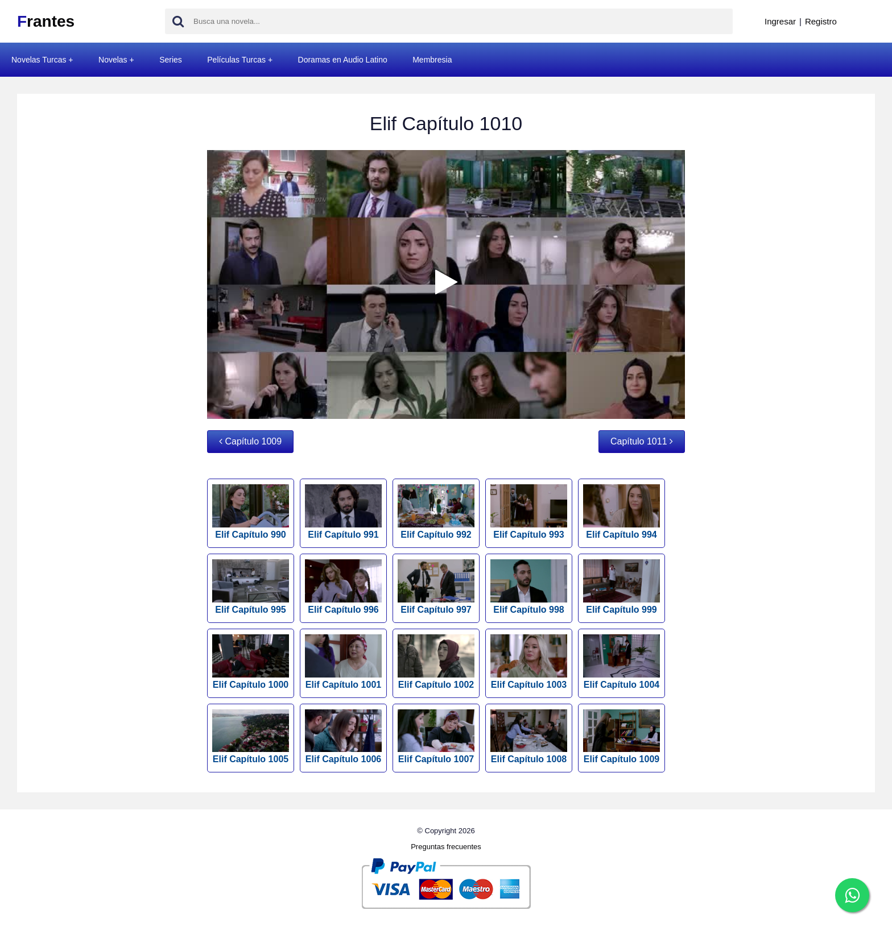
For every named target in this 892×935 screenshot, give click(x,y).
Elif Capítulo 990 (250, 511)
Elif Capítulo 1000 (250, 661)
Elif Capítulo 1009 (621, 736)
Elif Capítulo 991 (343, 511)
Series (170, 59)
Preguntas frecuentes (446, 846)
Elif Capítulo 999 (621, 586)
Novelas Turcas (38, 59)
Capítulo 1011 (641, 441)
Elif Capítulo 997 (436, 586)
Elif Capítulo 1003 (528, 661)
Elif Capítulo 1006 (343, 736)
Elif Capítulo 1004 (621, 661)
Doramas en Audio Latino (342, 59)
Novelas (112, 59)
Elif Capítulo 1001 (343, 661)
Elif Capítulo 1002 (436, 661)
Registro (821, 21)
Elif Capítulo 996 (343, 586)
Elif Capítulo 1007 (436, 736)
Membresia (432, 59)
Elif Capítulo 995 (250, 586)
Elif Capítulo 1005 (250, 736)
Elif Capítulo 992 (436, 511)
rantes (46, 21)
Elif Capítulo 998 (528, 586)
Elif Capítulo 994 (621, 511)
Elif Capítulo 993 (528, 511)
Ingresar (780, 21)
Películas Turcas (236, 59)
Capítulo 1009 (250, 441)
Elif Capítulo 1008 (528, 736)
